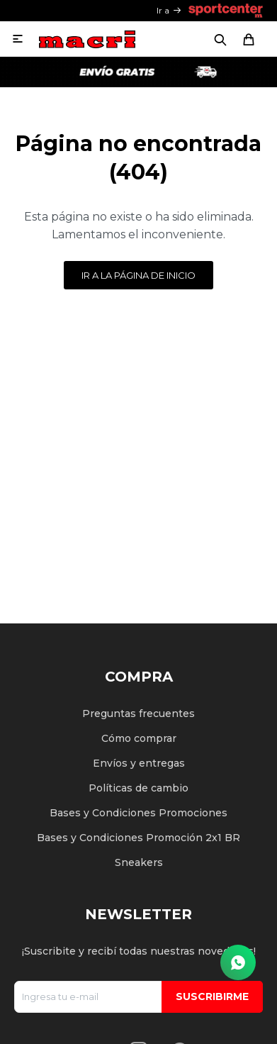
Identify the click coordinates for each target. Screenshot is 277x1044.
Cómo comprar (138, 738)
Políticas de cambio (138, 788)
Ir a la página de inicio (138, 275)
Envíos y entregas (139, 763)
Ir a (163, 10)
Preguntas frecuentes (138, 713)
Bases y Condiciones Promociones (138, 812)
